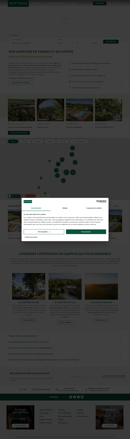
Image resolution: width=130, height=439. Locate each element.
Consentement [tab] (36, 208)
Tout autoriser (86, 232)
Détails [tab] (65, 208)
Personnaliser (44, 232)
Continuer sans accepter (31, 237)
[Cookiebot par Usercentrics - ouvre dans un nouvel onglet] (97, 201)
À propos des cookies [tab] (94, 208)
